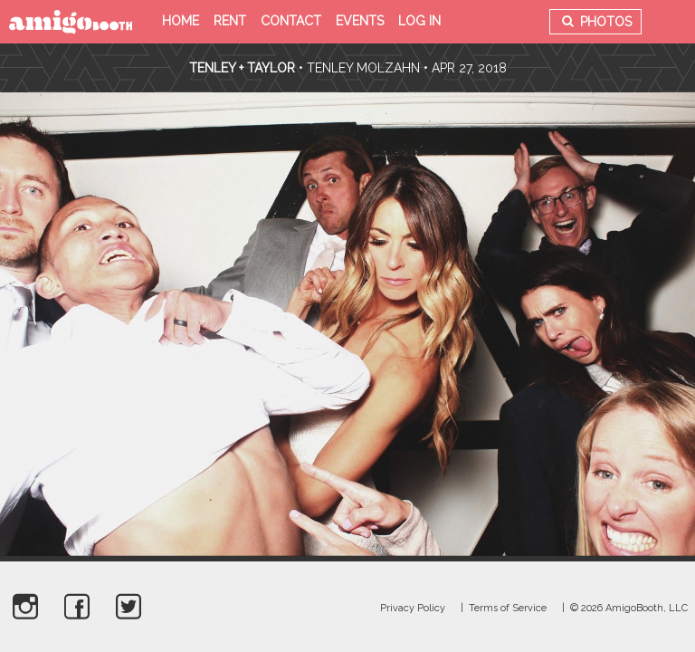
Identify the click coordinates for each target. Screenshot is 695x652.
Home (180, 21)
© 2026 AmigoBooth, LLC (629, 608)
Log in (419, 21)
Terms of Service (508, 608)
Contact (291, 21)
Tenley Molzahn (363, 68)
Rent (230, 21)
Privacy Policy (412, 608)
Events (360, 21)
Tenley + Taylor (242, 68)
